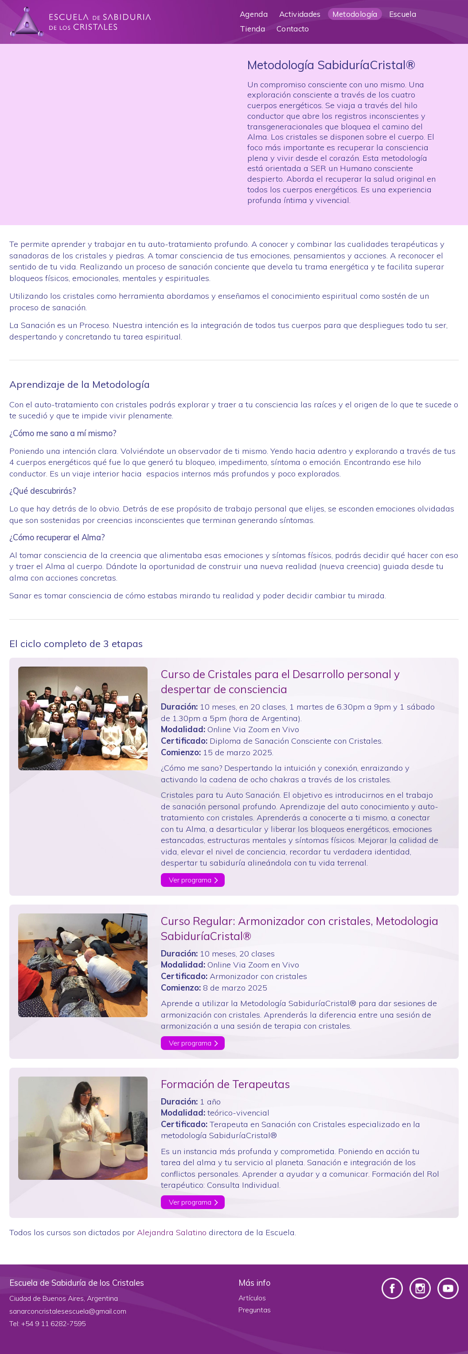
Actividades (300, 14)
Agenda (254, 14)
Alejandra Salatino (172, 1232)
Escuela (402, 14)
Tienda (252, 28)
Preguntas (254, 1309)
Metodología (355, 14)
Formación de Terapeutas (225, 1084)
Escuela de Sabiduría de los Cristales (80, 22)
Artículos (252, 1297)
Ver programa (190, 879)
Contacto (293, 28)
